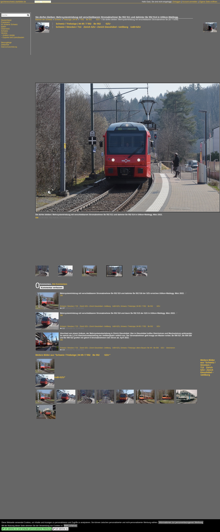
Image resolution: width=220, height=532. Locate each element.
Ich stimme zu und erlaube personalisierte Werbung (26, 529)
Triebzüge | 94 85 (70, 19)
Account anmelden (189, 2)
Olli (36, 218)
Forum (37, 2)
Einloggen (176, 2)
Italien (3, 27)
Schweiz (57, 19)
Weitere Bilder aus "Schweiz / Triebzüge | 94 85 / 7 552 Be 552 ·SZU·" (72, 355)
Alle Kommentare (59, 284)
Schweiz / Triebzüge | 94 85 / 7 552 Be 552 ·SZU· (83, 23)
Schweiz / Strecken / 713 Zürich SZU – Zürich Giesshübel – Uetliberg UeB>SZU (98, 27)
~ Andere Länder (8, 35)
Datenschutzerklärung (9, 47)
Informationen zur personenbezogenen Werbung (181, 522)
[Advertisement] (75, 55)
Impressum (46, 2)
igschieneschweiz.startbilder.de (13, 2)
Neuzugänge (6, 42)
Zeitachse (5, 45)
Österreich (5, 29)
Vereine (4, 33)
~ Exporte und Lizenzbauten (12, 37)
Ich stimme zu (60, 529)
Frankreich (5, 22)
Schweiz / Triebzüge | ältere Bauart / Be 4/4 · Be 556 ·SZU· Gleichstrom (148, 348)
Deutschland (6, 20)
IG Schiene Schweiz (9, 24)
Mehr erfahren (70, 525)
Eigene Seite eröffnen (208, 2)
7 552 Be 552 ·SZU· (90, 19)
